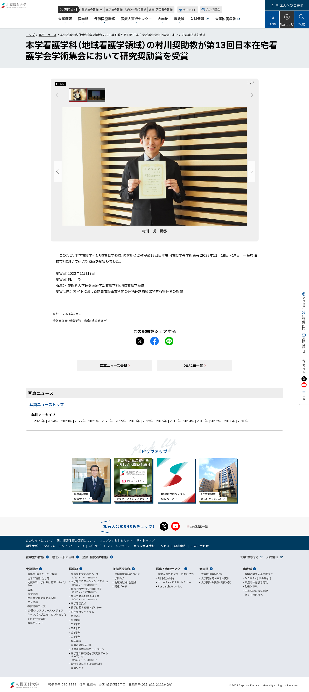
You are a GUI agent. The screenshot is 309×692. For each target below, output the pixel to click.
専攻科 (247, 569)
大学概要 (32, 569)
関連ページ (120, 586)
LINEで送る (169, 343)
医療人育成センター (169, 569)
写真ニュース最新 (113, 368)
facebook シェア (154, 343)
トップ (30, 35)
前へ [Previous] (57, 96)
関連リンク (77, 667)
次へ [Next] (251, 96)
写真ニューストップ (46, 407)
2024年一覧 (193, 368)
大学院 (203, 569)
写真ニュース (47, 35)
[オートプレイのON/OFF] (60, 84)
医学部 (73, 569)
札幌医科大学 (17, 14)
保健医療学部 (122, 569)
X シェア (140, 343)
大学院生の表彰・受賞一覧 (216, 582)
